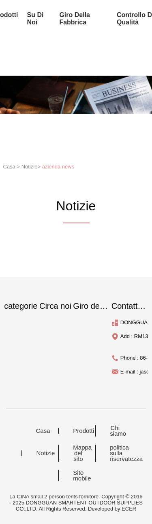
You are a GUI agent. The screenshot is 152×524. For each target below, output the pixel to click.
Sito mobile (82, 475)
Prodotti (83, 431)
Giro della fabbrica (74, 18)
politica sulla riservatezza (120, 453)
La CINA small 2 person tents (43, 496)
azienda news (58, 167)
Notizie (45, 453)
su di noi (35, 18)
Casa (43, 431)
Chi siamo (118, 431)
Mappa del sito (82, 453)
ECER (129, 509)
